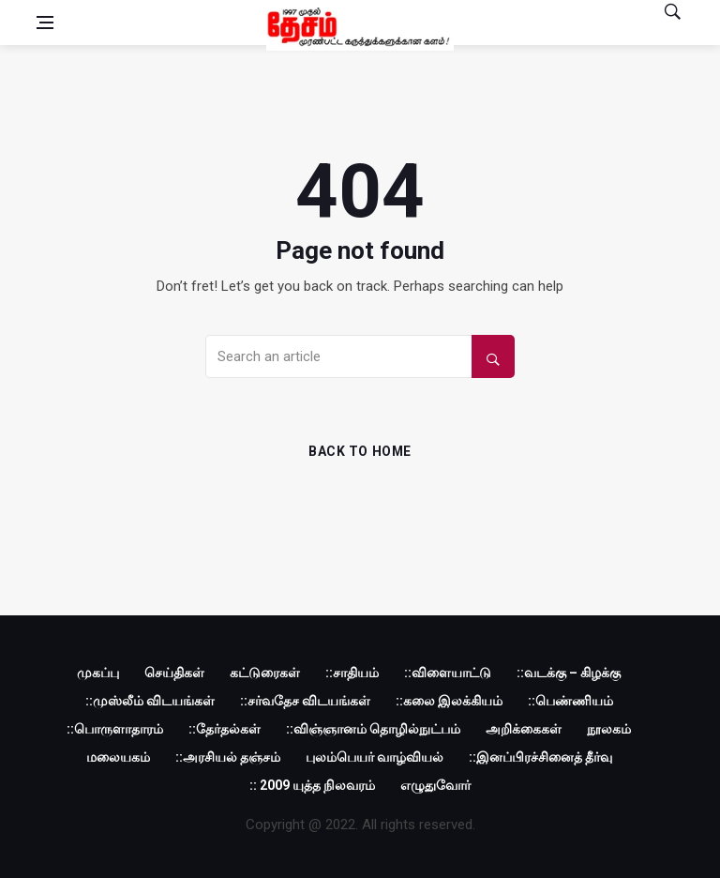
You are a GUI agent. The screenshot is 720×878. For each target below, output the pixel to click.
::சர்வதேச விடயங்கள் (305, 700)
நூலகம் (609, 728)
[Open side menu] (45, 22)
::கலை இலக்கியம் (449, 700)
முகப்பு (98, 672)
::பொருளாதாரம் (115, 728)
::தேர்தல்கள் (224, 728)
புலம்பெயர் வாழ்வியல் (374, 756)
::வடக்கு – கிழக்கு (569, 672)
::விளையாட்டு (447, 672)
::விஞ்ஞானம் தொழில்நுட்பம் (373, 728)
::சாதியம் (352, 672)
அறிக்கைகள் (524, 728)
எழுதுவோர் (435, 785)
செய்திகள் (174, 672)
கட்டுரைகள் (265, 672)
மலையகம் (118, 756)
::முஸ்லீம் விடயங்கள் (150, 700)
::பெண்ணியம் (570, 700)
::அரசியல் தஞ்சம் (227, 756)
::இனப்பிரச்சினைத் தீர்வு (540, 756)
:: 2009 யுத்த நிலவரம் (312, 785)
